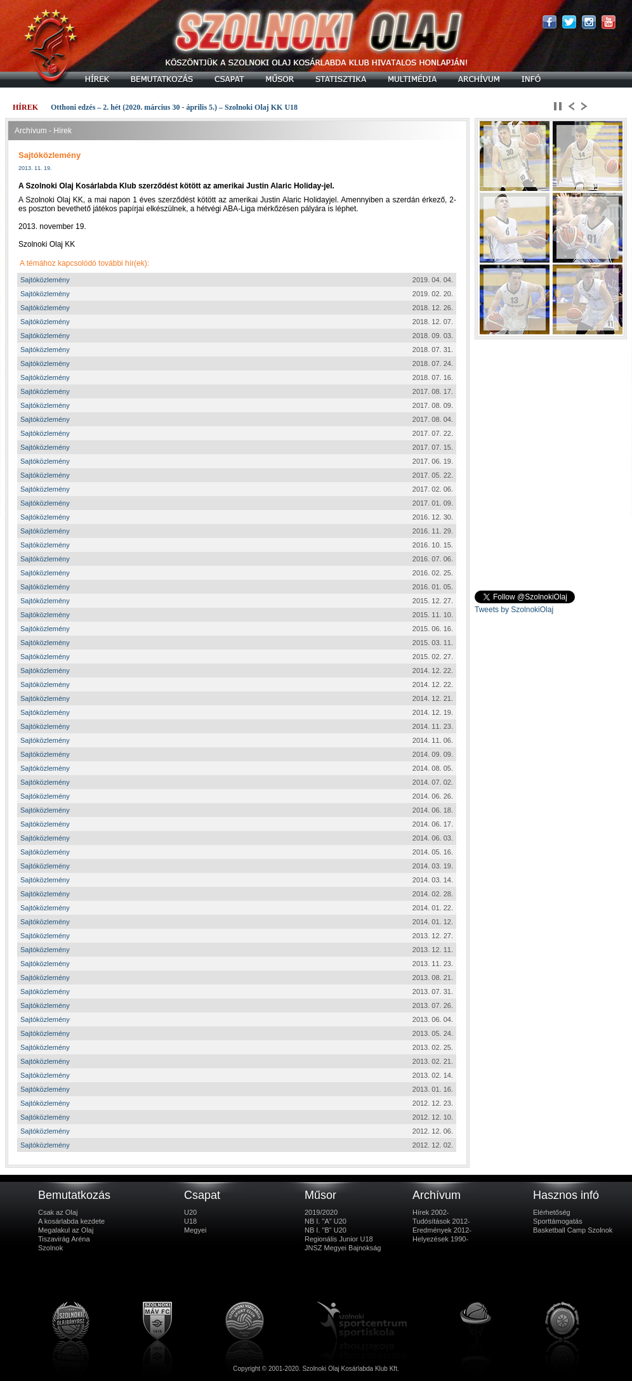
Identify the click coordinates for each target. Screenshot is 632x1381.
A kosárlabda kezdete (71, 1221)
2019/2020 (321, 1212)
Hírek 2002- (430, 1212)
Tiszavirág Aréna (64, 1239)
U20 (190, 1212)
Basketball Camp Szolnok (572, 1230)
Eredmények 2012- (441, 1230)
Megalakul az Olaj (65, 1230)
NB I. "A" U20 (325, 1221)
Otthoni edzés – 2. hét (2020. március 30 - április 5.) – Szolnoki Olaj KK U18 (174, 107)
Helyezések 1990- (440, 1239)
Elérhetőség (551, 1212)
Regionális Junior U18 (339, 1239)
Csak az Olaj (57, 1212)
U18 (190, 1221)
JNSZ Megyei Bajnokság (343, 1248)
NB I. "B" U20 (325, 1230)
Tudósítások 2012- (441, 1221)
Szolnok (50, 1248)
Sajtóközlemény (45, 280)
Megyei (195, 1230)
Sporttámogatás (558, 1221)
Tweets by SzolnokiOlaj (514, 609)
